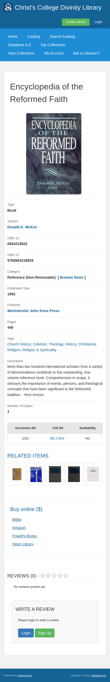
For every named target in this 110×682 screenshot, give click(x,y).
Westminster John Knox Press (33, 311)
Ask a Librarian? (86, 53)
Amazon (19, 528)
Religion (13, 350)
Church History (19, 344)
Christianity (87, 344)
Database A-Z (19, 45)
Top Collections (53, 45)
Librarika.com (98, 675)
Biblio (16, 519)
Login (98, 22)
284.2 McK (57, 438)
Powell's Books (24, 536)
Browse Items (72, 277)
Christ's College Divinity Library (58, 7)
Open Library (23, 544)
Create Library (76, 22)
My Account (53, 53)
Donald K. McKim (22, 227)
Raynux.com (25, 675)
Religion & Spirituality (40, 350)
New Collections (21, 53)
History (70, 344)
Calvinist (40, 344)
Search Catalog (62, 36)
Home (13, 36)
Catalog (33, 36)
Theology (55, 344)
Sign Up (44, 633)
